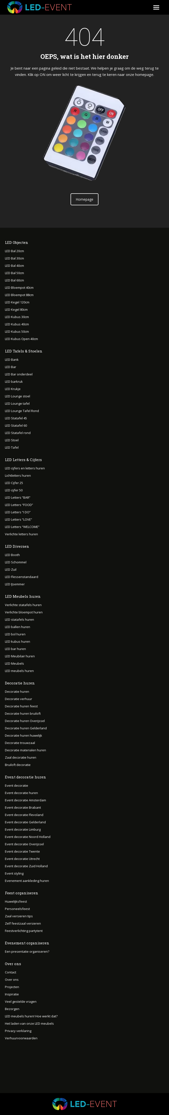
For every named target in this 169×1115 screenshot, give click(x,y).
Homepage (84, 199)
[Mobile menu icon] (156, 7)
